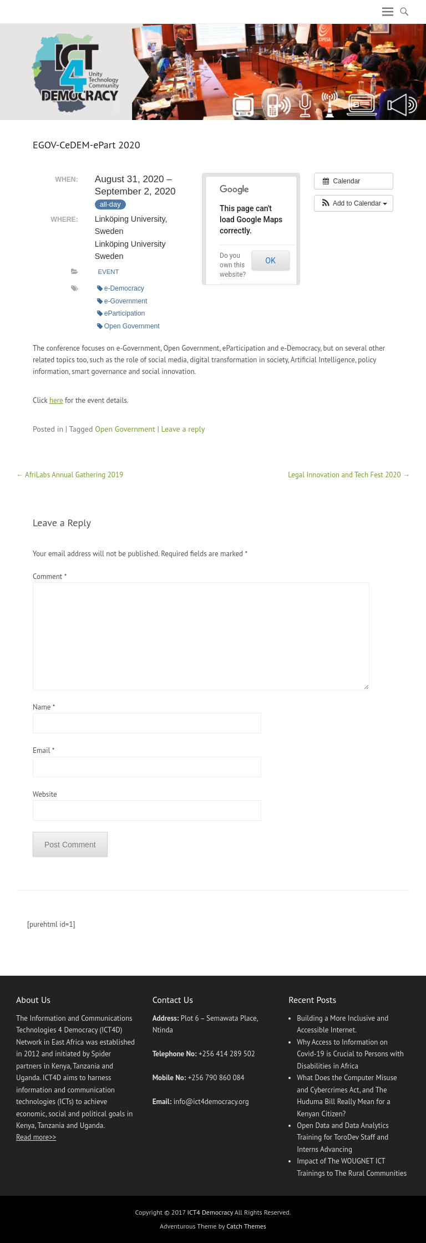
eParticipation (121, 313)
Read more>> (36, 1137)
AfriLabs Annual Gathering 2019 (69, 475)
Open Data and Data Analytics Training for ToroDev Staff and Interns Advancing (343, 1137)
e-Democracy (120, 288)
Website (45, 794)
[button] (354, 203)
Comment (49, 576)
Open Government (128, 326)
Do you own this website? (233, 265)
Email (43, 750)
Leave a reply (183, 429)
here (56, 400)
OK (270, 260)
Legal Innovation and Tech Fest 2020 (349, 475)
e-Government (122, 301)
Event (108, 271)
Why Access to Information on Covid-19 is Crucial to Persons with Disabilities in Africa (350, 1054)
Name (44, 707)
